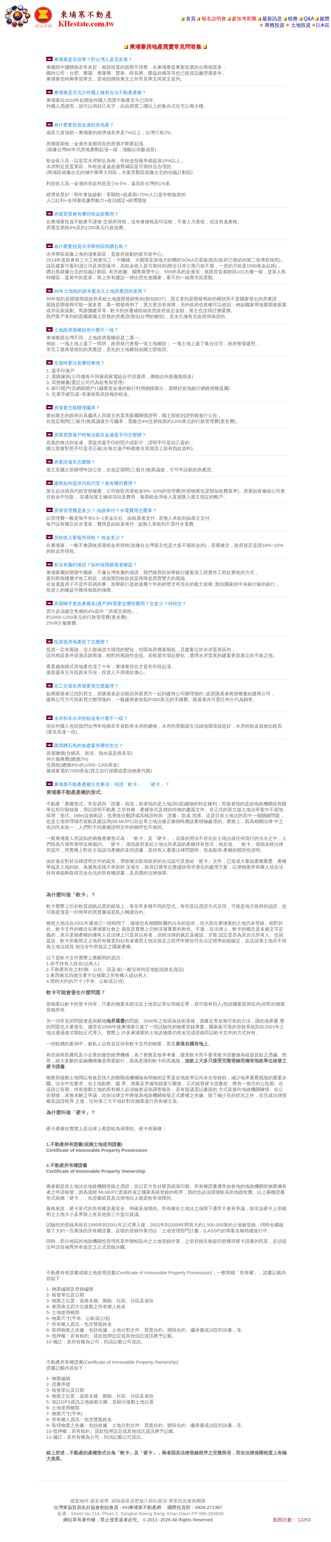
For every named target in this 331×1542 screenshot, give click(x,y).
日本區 (322, 25)
